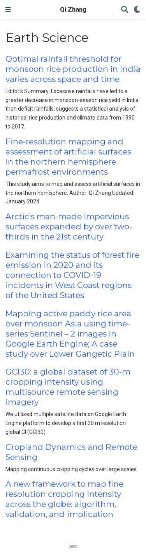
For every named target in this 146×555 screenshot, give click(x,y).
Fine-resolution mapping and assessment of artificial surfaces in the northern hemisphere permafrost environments (68, 157)
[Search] (124, 9)
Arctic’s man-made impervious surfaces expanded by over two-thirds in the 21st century (68, 226)
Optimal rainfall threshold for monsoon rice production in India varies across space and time (73, 69)
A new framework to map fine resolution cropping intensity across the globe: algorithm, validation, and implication (64, 499)
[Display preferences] (137, 9)
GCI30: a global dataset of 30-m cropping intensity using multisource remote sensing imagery (67, 387)
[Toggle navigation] (8, 9)
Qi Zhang (73, 9)
